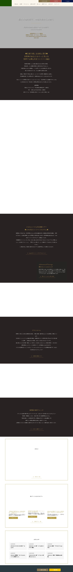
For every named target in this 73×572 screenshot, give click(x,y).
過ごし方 (38, 4)
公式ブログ (50, 4)
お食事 (21, 4)
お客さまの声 (32, 4)
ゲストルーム (26, 4)
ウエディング (56, 4)
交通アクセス (44, 4)
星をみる (16, 4)
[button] (36, 253)
